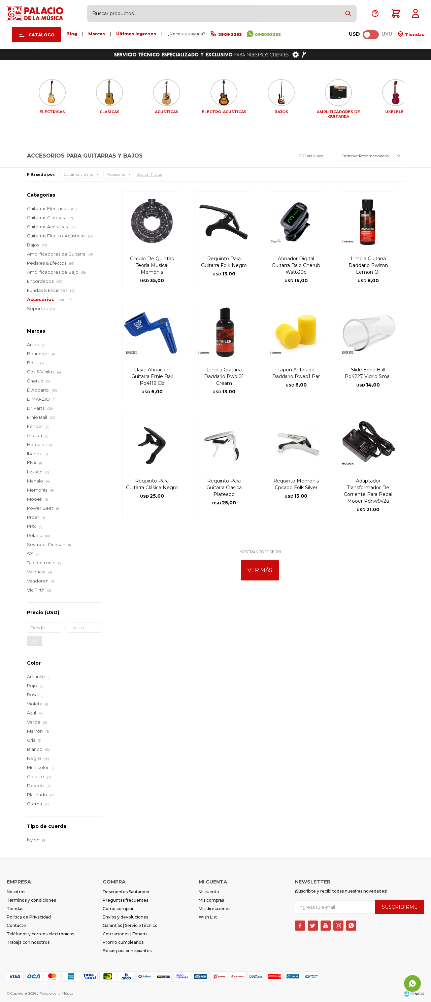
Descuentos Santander (126, 891)
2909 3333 (230, 34)
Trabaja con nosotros (28, 942)
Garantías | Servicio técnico (130, 925)
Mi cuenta (209, 891)
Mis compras (211, 900)
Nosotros (16, 891)
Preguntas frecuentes (125, 900)
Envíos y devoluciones (125, 917)
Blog (71, 33)
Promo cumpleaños (123, 942)
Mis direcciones (214, 908)
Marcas (96, 33)
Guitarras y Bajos (78, 174)
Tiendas (414, 34)
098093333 (268, 34)
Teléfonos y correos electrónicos (40, 933)
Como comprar (118, 908)
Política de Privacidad (29, 917)
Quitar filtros (149, 174)
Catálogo (42, 34)
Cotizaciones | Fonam (125, 933)
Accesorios (116, 174)
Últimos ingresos (136, 33)
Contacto (16, 925)
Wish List (208, 917)
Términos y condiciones (31, 900)
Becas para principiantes (127, 950)
